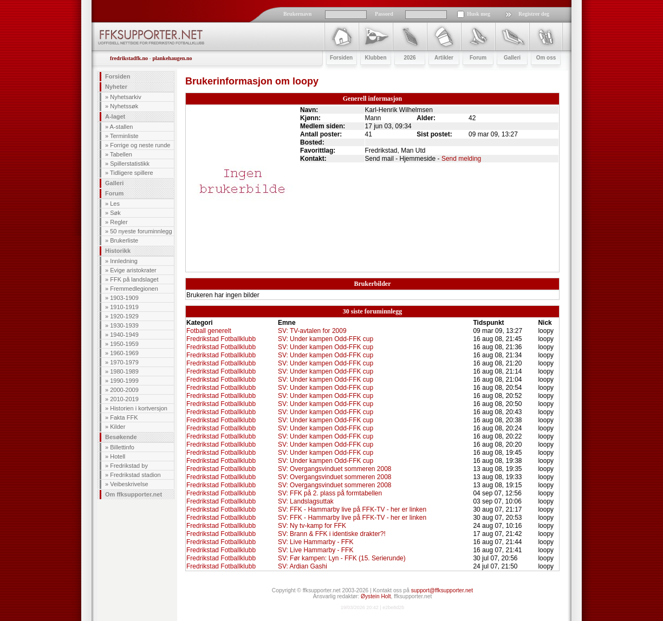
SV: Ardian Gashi (302, 566)
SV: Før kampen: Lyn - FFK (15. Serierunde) (342, 558)
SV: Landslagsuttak (306, 501)
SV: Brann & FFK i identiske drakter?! (332, 534)
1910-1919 (124, 307)
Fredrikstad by (129, 465)
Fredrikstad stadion (135, 475)
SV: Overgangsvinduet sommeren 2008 (335, 469)
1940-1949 (124, 334)
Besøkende (121, 437)
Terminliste (124, 136)
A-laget (115, 116)
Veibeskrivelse (129, 484)
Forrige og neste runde (140, 145)
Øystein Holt (376, 596)
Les (115, 203)
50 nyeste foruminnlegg (141, 231)
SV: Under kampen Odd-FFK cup (325, 339)
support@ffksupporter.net (442, 590)
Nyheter (116, 86)
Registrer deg (533, 14)
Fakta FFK (124, 417)
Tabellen (121, 154)
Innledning (124, 261)
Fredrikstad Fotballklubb (221, 339)
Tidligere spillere (131, 172)
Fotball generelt (208, 331)
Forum (114, 193)
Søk (115, 213)
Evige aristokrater (133, 270)
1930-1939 (124, 325)
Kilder (117, 426)
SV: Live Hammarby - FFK (316, 542)
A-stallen (121, 126)
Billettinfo (122, 447)
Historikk (118, 250)
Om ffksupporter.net (133, 494)
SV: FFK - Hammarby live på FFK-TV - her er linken (352, 509)
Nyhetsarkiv (125, 97)
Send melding (461, 158)
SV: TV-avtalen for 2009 (312, 331)
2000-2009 (124, 390)
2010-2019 (124, 399)
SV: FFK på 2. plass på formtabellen (330, 493)
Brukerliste (124, 240)
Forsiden (117, 76)
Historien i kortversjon (138, 408)
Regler (118, 222)
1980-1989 (124, 371)
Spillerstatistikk (130, 163)
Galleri (114, 183)
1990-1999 (124, 380)
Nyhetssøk (124, 106)
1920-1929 (124, 316)
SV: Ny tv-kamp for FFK (312, 526)
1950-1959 (124, 344)
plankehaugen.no (172, 58)
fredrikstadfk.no (129, 58)
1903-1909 (124, 298)
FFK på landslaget (134, 279)
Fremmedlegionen (134, 288)
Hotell (117, 456)
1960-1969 (124, 353)
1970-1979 (124, 362)
